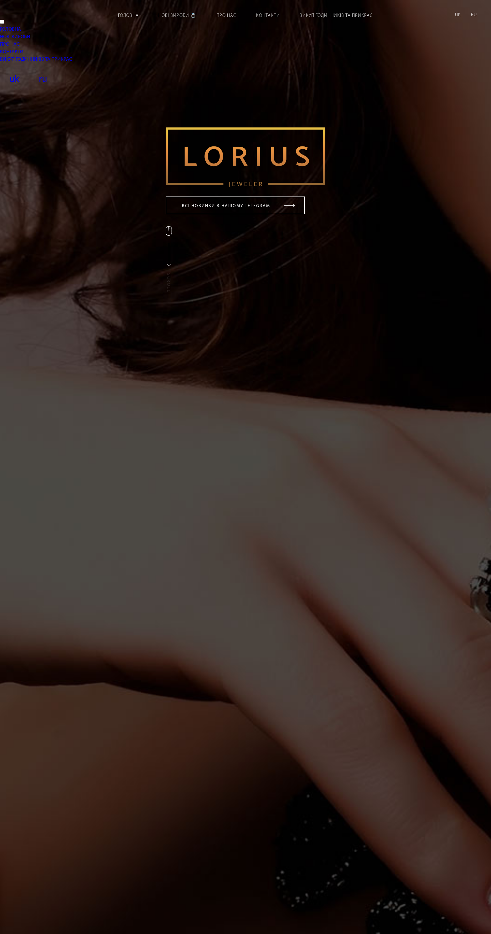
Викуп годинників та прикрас (336, 15)
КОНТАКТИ (11, 51)
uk (458, 15)
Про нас (226, 15)
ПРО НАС (9, 44)
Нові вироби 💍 (177, 15)
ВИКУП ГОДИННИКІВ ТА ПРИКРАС (36, 59)
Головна (128, 15)
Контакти (268, 15)
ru (474, 15)
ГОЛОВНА (10, 29)
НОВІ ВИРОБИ (15, 36)
